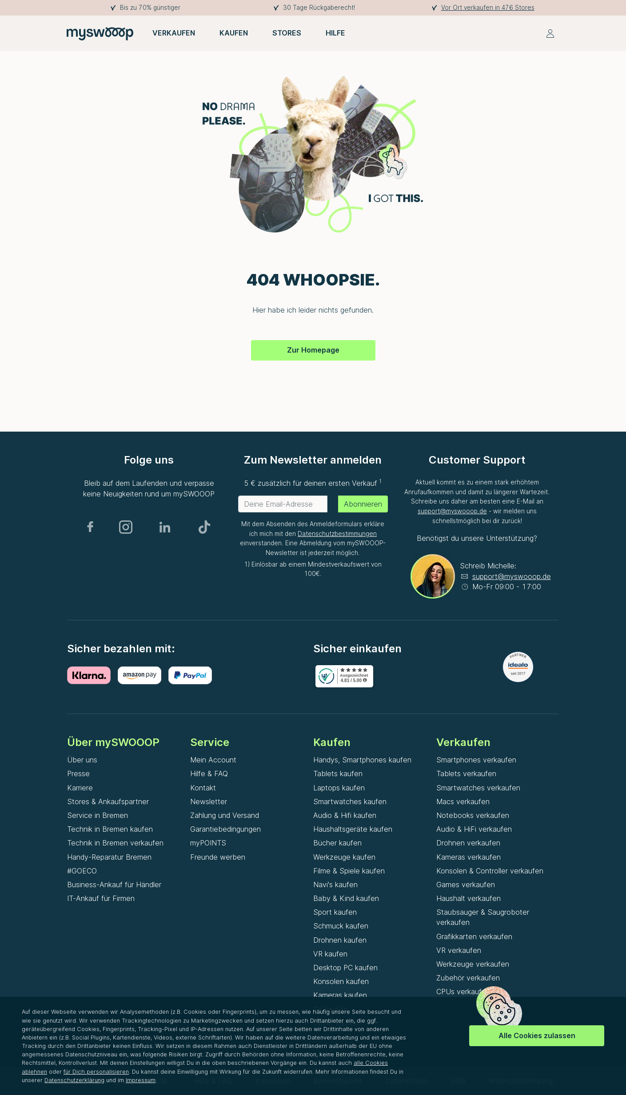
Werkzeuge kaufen (344, 857)
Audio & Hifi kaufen (344, 815)
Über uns (82, 759)
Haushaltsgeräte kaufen (352, 829)
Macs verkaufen (463, 801)
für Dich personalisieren (96, 1071)
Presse (78, 773)
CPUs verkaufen (463, 991)
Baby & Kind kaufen (346, 898)
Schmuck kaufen (340, 925)
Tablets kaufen (338, 773)
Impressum (141, 1080)
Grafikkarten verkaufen (474, 936)
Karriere (80, 787)
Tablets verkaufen (466, 773)
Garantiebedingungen (225, 829)
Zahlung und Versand (224, 815)
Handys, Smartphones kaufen (362, 759)
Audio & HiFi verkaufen (474, 829)
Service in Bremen (97, 815)
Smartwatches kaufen (350, 801)
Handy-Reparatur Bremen (109, 857)
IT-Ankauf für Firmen (101, 898)
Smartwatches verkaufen (478, 787)
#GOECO (82, 870)
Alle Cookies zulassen (536, 1035)
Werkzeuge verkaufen (472, 964)
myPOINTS (208, 842)
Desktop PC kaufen (345, 967)
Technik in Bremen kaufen (110, 829)
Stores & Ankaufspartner (108, 801)
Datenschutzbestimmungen (337, 533)
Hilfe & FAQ (209, 773)
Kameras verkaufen (468, 857)
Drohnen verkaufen (468, 842)
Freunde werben (217, 857)
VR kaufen (330, 953)
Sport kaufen (335, 912)
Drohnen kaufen (340, 940)
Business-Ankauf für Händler (114, 884)
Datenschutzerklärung (74, 1080)
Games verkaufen (465, 884)
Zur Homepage (313, 349)
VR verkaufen (458, 950)
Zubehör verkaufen (468, 977)
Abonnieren (363, 504)
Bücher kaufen (337, 842)
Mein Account (213, 759)
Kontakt (203, 787)
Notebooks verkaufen (472, 815)
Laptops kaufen (339, 787)
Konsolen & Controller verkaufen (489, 870)
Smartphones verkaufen (476, 759)
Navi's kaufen (335, 884)
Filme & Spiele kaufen (349, 870)
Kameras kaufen (340, 995)
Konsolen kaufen (341, 981)
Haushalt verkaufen (468, 898)
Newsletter (208, 801)
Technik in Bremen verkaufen (115, 842)
